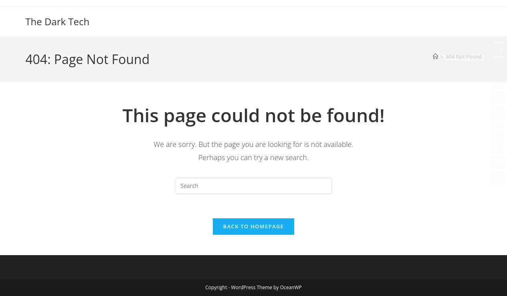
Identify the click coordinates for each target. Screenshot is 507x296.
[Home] (435, 56)
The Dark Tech (57, 21)
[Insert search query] (254, 186)
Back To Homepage (253, 226)
